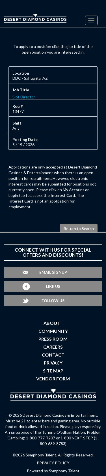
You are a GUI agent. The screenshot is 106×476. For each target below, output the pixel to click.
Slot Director (23, 96)
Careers (53, 346)
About (52, 323)
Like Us (53, 286)
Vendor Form (53, 378)
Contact (53, 354)
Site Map (53, 370)
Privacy (53, 362)
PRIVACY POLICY (53, 462)
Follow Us (53, 300)
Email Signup (53, 272)
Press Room (53, 339)
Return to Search (79, 228)
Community (53, 331)
